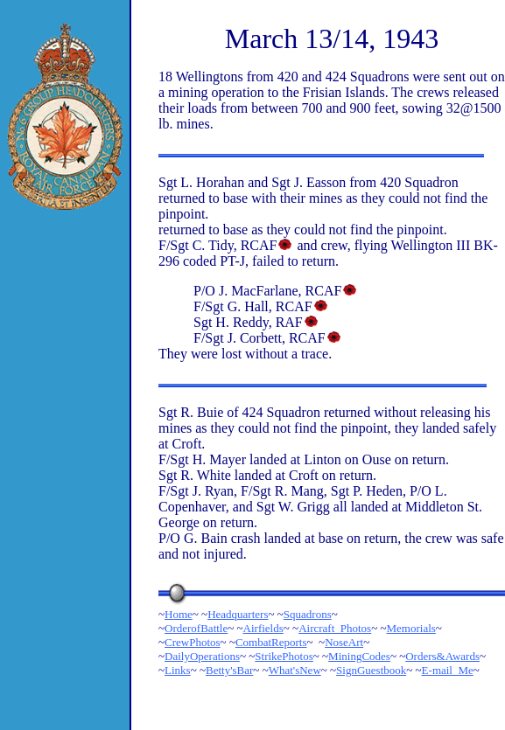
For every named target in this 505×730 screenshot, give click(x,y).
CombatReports (271, 642)
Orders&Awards (442, 656)
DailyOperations (202, 656)
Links (178, 670)
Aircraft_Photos (334, 628)
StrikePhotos (283, 656)
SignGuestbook (371, 670)
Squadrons (308, 614)
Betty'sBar (229, 670)
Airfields (263, 628)
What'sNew (295, 670)
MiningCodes (359, 656)
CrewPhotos (193, 642)
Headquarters (237, 614)
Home (179, 614)
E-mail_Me (447, 670)
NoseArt (344, 642)
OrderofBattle (196, 628)
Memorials (411, 628)
